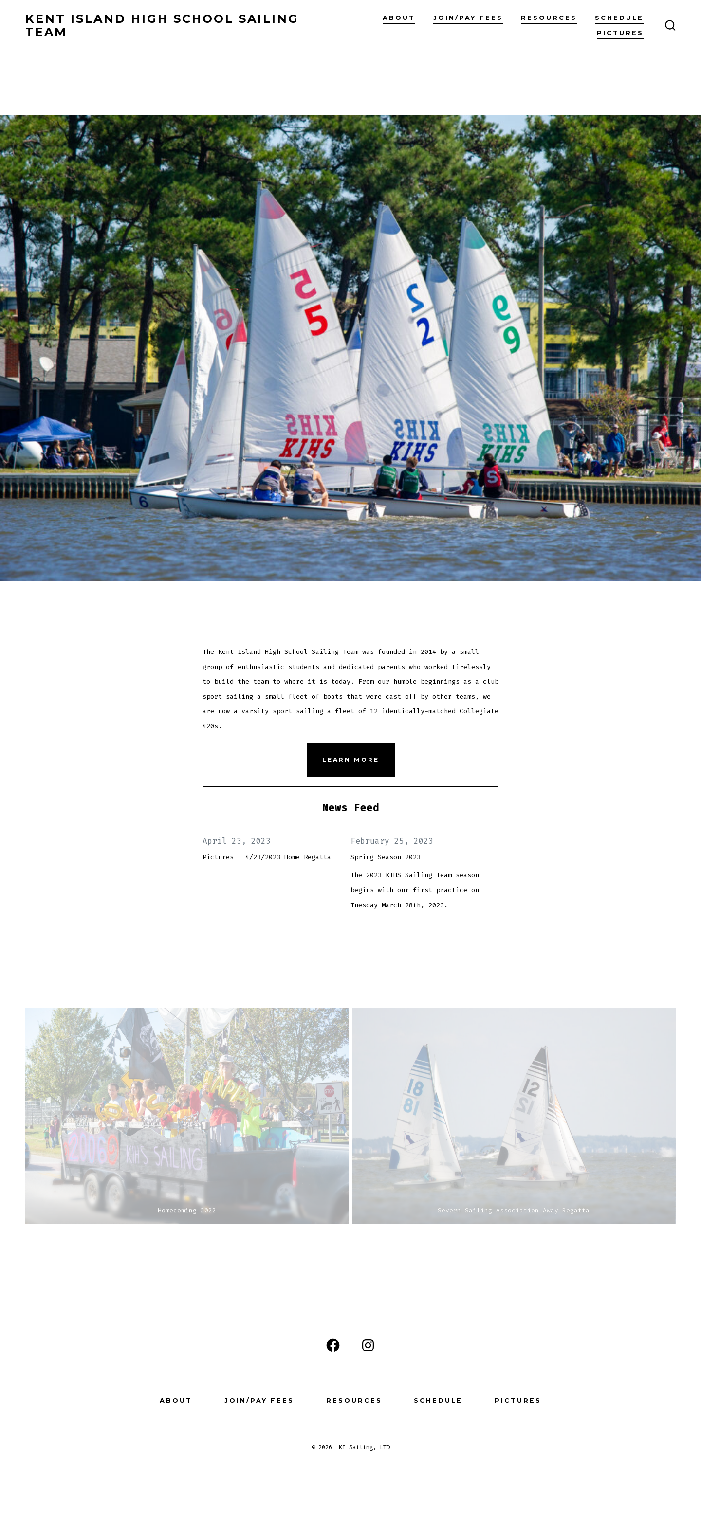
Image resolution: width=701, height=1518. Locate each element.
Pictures (620, 32)
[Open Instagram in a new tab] (368, 1345)
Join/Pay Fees (468, 17)
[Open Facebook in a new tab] (333, 1345)
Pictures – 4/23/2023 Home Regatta (267, 857)
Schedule (619, 17)
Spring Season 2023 (385, 857)
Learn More (350, 759)
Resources (549, 17)
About (399, 17)
